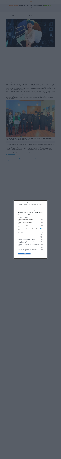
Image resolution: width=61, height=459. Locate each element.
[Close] (46, 202)
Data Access (30, 256)
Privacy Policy (35, 256)
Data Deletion (25, 256)
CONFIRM (24, 253)
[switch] (41, 219)
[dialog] (30, 229)
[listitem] (30, 217)
